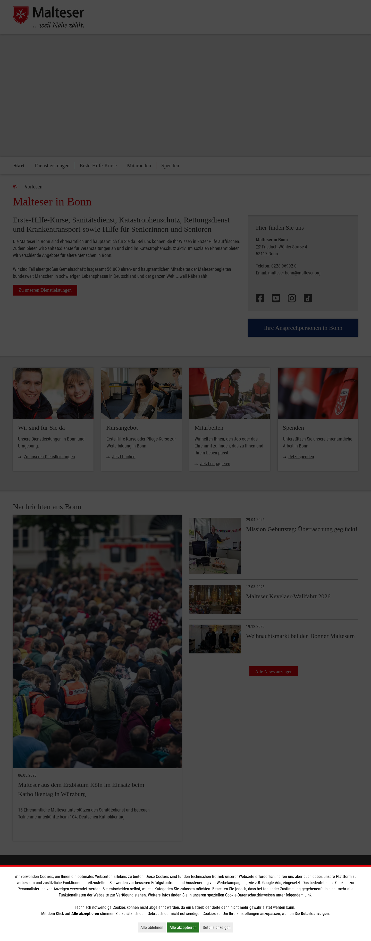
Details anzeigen (218, 927)
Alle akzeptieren (184, 927)
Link (308, 895)
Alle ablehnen (153, 927)
